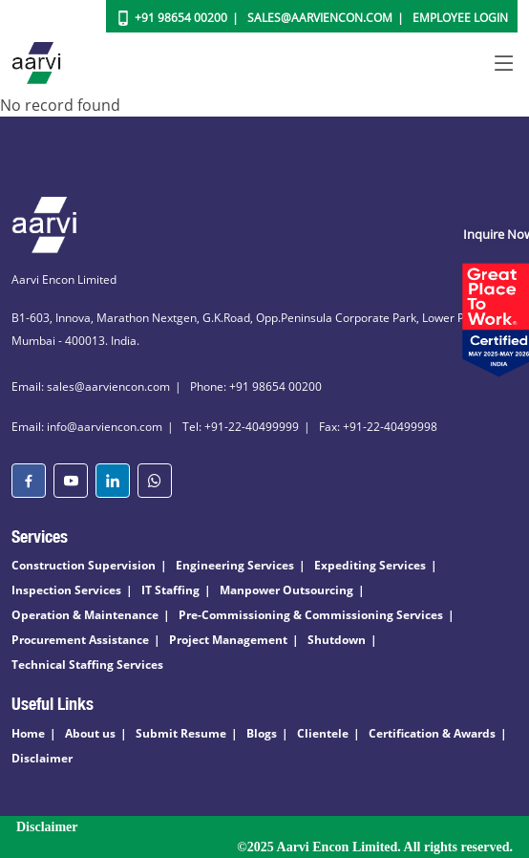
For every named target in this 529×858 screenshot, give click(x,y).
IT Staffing (170, 590)
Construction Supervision (83, 565)
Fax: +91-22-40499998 (378, 426)
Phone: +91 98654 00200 (256, 386)
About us (90, 733)
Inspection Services (66, 590)
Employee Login (460, 18)
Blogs (261, 733)
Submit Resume (181, 733)
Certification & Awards (432, 733)
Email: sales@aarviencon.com (90, 386)
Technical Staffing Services (87, 664)
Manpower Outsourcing (286, 590)
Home (28, 733)
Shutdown (336, 640)
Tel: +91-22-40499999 (240, 426)
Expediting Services (370, 565)
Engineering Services (235, 565)
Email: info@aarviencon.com (86, 426)
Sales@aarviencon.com (319, 18)
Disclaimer (42, 758)
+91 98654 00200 (181, 18)
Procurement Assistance (80, 640)
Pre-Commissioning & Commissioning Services (311, 615)
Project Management (228, 640)
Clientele (323, 733)
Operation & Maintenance (85, 615)
